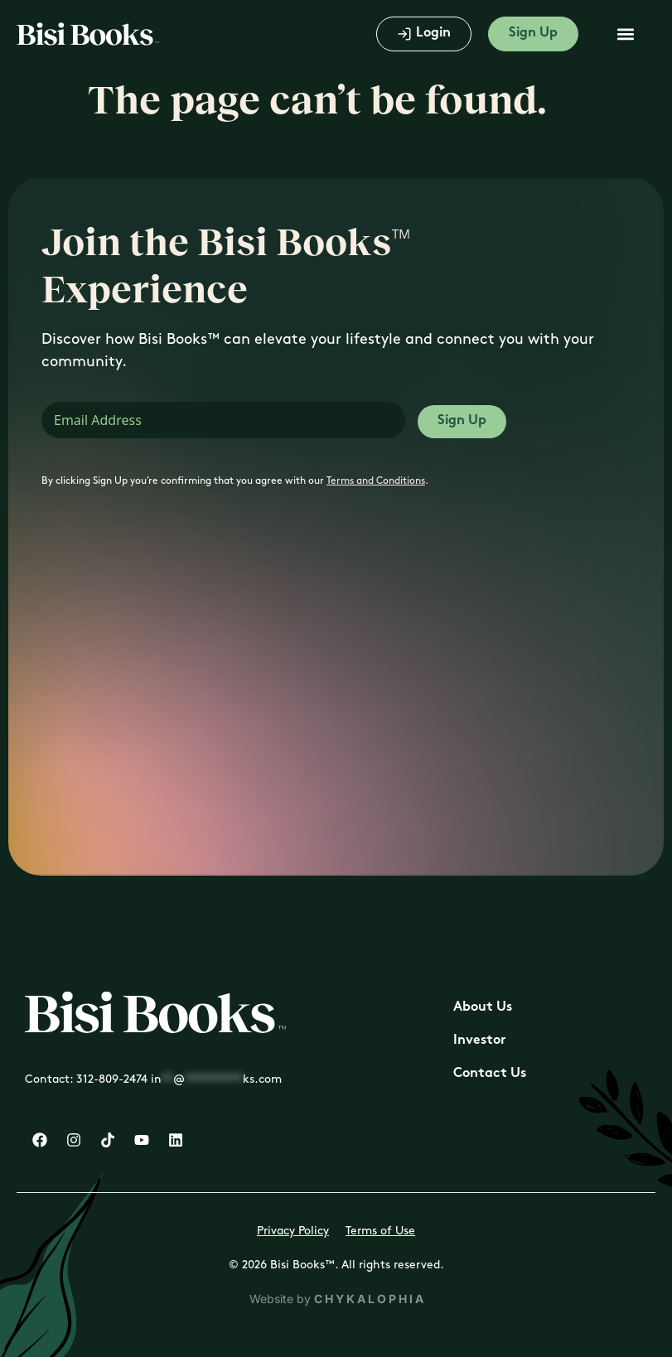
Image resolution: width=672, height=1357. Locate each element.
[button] (625, 34)
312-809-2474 (111, 1079)
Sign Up (462, 421)
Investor (479, 1041)
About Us (482, 1008)
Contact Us (489, 1074)
